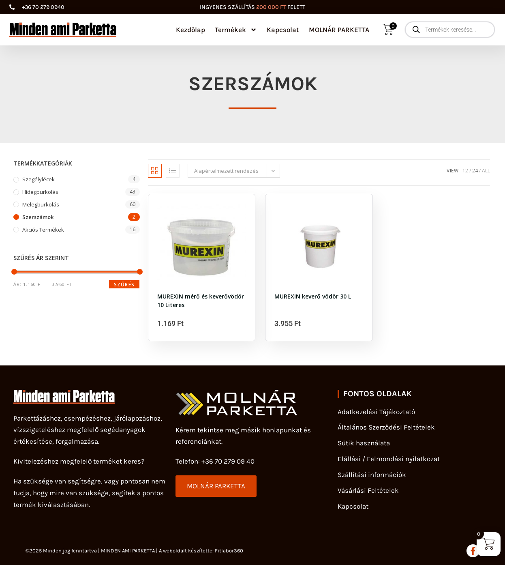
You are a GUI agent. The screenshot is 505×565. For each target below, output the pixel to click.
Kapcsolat (283, 30)
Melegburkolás (40, 204)
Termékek (236, 29)
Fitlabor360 (229, 551)
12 (465, 170)
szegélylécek (38, 179)
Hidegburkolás (40, 191)
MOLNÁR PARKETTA (339, 30)
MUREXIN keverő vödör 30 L (312, 296)
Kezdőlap (190, 30)
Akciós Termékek (43, 229)
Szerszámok (37, 217)
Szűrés (124, 284)
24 (475, 170)
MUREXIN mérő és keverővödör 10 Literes (200, 299)
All (486, 170)
